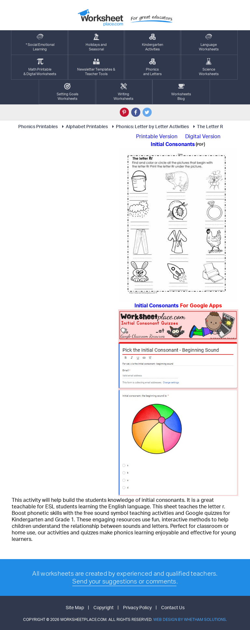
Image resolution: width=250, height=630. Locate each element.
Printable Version (156, 136)
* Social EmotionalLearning (40, 42)
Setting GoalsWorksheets (67, 92)
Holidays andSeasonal (96, 42)
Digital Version (202, 136)
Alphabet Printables (84, 126)
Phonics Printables (38, 126)
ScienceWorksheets (209, 67)
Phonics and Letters (152, 67)
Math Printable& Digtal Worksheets (39, 67)
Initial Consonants (178, 305)
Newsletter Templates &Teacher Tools (96, 67)
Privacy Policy (137, 607)
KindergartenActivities (152, 42)
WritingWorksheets (123, 92)
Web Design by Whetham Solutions (189, 619)
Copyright (103, 607)
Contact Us (173, 607)
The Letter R (207, 126)
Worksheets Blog (181, 92)
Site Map (75, 607)
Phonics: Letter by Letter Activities (149, 126)
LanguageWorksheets (209, 42)
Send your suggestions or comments (124, 581)
